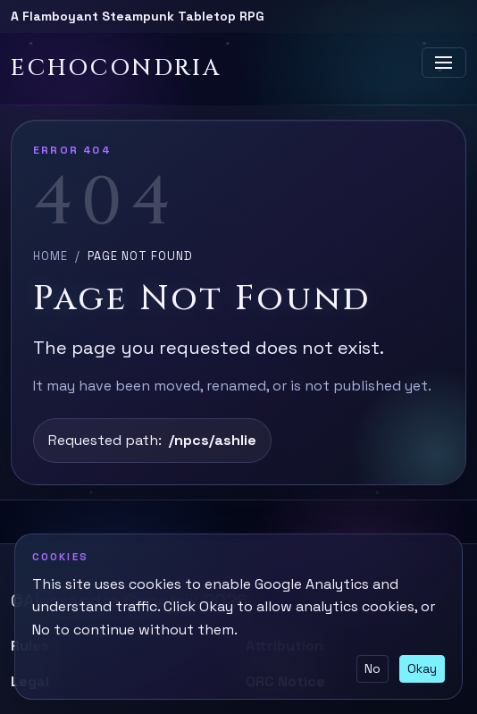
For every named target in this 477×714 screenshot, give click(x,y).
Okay (422, 668)
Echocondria (116, 68)
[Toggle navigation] (444, 62)
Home (50, 256)
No (372, 668)
